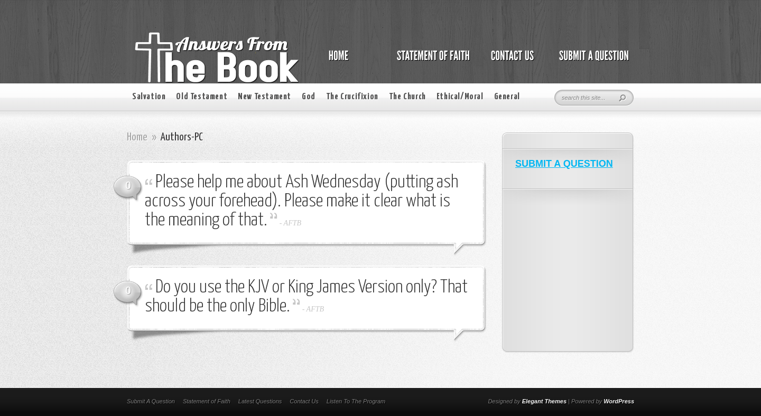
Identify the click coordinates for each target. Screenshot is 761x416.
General (507, 96)
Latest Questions (260, 401)
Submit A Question (151, 401)
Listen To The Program (356, 401)
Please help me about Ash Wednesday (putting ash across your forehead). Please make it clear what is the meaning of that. (301, 201)
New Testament (264, 96)
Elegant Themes (544, 401)
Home (137, 137)
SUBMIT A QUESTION (564, 163)
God (308, 96)
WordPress (619, 401)
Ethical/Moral (460, 96)
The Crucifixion (352, 96)
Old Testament (201, 96)
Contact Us (304, 401)
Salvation (148, 96)
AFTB (292, 223)
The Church (407, 96)
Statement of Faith (206, 401)
